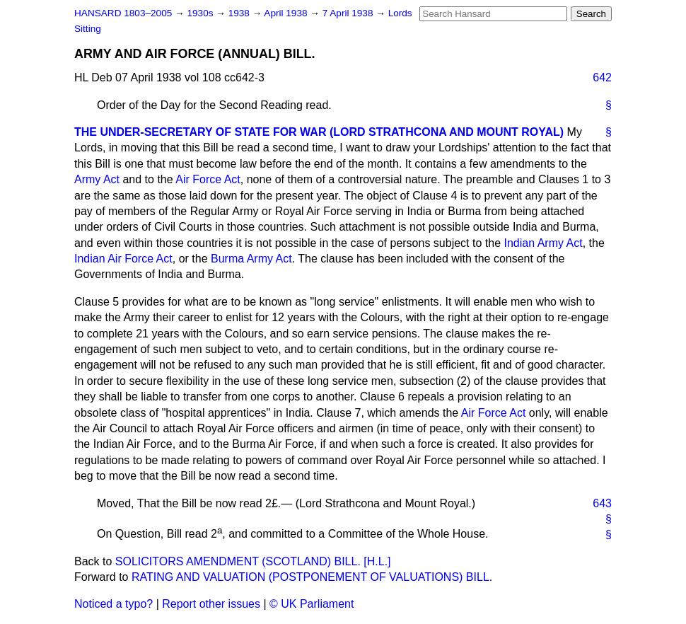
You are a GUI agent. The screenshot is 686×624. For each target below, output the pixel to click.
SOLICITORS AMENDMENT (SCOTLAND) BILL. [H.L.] (253, 561)
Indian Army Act (543, 243)
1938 (240, 13)
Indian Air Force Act (123, 259)
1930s (201, 13)
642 (602, 77)
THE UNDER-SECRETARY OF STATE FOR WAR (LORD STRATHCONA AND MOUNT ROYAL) (319, 132)
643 (602, 503)
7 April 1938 (349, 13)
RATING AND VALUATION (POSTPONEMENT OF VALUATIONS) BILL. (312, 577)
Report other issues (211, 604)
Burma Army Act (251, 259)
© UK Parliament (311, 604)
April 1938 (287, 13)
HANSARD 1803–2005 (123, 13)
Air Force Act (207, 179)
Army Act (97, 179)
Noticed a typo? (113, 604)
